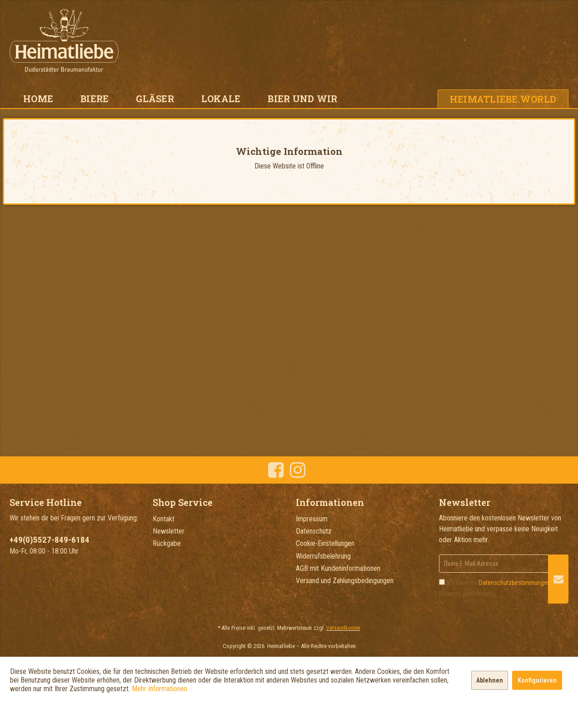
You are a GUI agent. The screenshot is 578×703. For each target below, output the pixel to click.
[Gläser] (155, 98)
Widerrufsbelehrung (323, 556)
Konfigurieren (537, 680)
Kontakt (163, 519)
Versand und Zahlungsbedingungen (345, 580)
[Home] (38, 98)
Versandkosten (343, 628)
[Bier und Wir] (302, 98)
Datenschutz (314, 531)
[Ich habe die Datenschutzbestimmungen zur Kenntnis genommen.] (442, 582)
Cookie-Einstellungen (325, 543)
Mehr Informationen (159, 688)
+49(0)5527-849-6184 (50, 540)
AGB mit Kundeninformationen (338, 568)
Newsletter (168, 531)
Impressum (312, 519)
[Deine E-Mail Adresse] (503, 563)
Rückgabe (167, 543)
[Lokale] (221, 98)
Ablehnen (489, 680)
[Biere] (94, 98)
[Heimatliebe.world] (503, 98)
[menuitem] (38, 98)
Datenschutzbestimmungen (514, 582)
